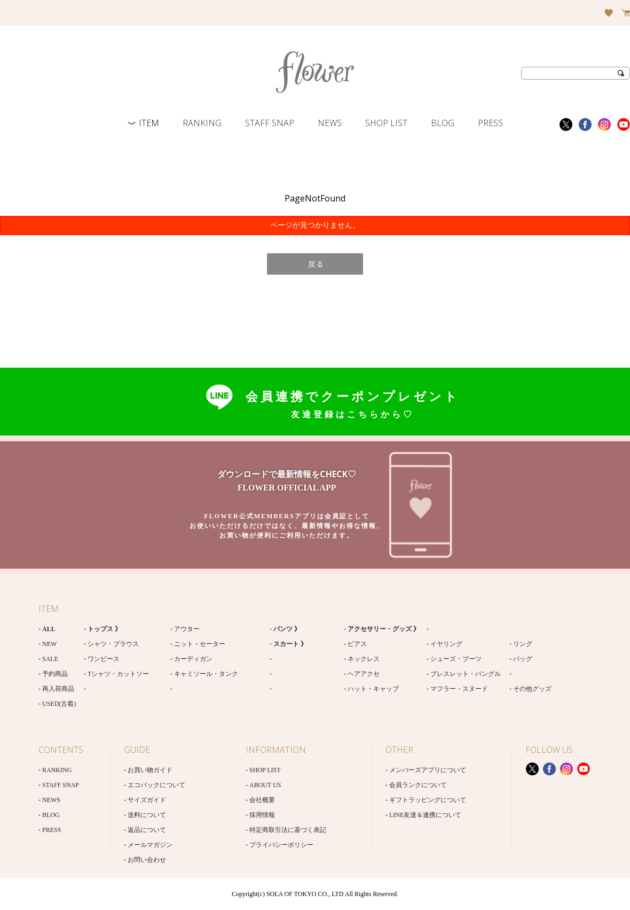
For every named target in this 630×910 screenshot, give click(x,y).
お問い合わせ (147, 860)
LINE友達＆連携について (425, 815)
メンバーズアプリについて (427, 770)
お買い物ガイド (150, 770)
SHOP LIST (386, 123)
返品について (147, 830)
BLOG (442, 123)
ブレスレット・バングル (465, 674)
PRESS (490, 123)
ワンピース (104, 659)
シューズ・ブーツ (456, 659)
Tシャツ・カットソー (118, 674)
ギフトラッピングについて (427, 800)
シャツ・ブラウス (113, 644)
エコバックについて (156, 785)
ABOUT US (265, 785)
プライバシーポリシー (281, 845)
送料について (147, 815)
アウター (187, 629)
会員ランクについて (418, 785)
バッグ (522, 659)
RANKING (202, 123)
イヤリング (446, 644)
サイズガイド (147, 800)
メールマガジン (150, 845)
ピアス (357, 644)
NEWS (330, 123)
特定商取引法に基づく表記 (287, 830)
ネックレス (364, 659)
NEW (49, 644)
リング (522, 644)
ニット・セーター (199, 644)
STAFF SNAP (269, 123)
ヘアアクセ (364, 674)
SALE (50, 659)
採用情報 (262, 815)
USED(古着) (59, 703)
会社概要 (262, 800)
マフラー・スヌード (459, 689)
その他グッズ (532, 689)
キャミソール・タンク (206, 674)
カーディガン (193, 659)
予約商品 (55, 674)
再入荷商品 (58, 689)
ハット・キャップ (373, 689)
